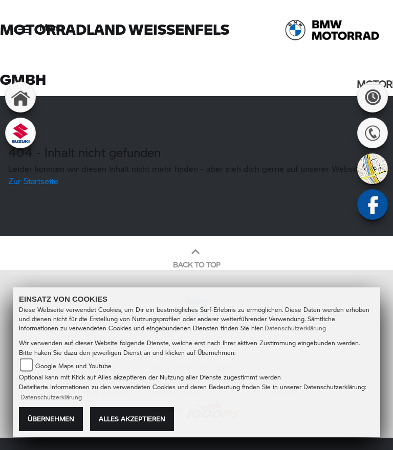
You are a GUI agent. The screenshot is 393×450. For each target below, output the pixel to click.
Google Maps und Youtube (73, 366)
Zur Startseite (33, 181)
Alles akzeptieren (132, 419)
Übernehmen (51, 419)
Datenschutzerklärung (295, 328)
